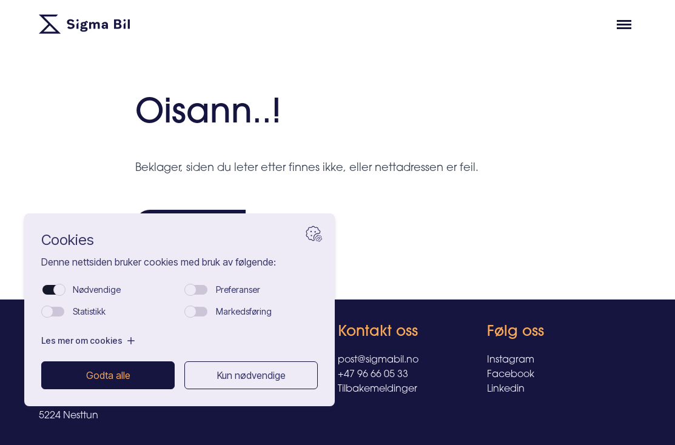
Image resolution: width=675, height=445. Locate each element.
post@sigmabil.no (378, 360)
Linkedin (506, 389)
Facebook (510, 375)
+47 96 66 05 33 (373, 375)
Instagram (510, 360)
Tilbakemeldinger (377, 389)
